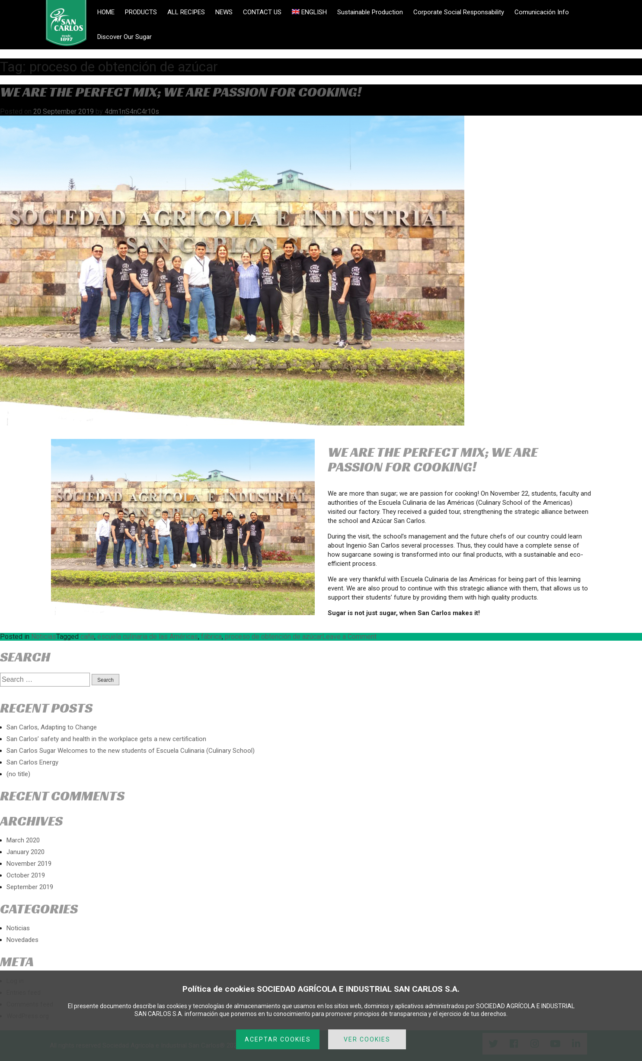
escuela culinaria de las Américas (147, 636)
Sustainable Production (370, 12)
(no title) (18, 774)
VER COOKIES (367, 1039)
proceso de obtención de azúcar (273, 636)
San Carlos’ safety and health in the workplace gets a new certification (106, 739)
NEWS (224, 12)
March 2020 (23, 840)
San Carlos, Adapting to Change (51, 727)
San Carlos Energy (32, 762)
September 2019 (29, 887)
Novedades (22, 940)
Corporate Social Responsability (458, 12)
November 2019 (28, 864)
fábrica (211, 636)
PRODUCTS (141, 12)
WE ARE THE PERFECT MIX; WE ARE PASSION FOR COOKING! (180, 91)
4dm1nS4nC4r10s (132, 111)
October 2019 (25, 875)
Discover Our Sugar (124, 37)
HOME (106, 12)
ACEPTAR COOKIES (278, 1039)
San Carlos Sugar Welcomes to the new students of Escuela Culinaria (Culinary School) (130, 751)
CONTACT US (262, 12)
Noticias (43, 636)
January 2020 (25, 852)
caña (87, 636)
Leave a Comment (349, 636)
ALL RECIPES (186, 12)
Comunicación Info (541, 12)
